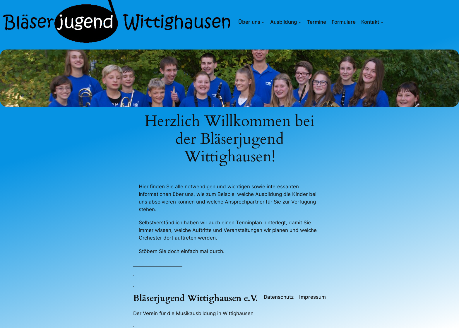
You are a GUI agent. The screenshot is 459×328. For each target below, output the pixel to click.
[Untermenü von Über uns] (262, 21)
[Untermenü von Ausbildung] (299, 21)
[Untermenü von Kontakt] (382, 21)
